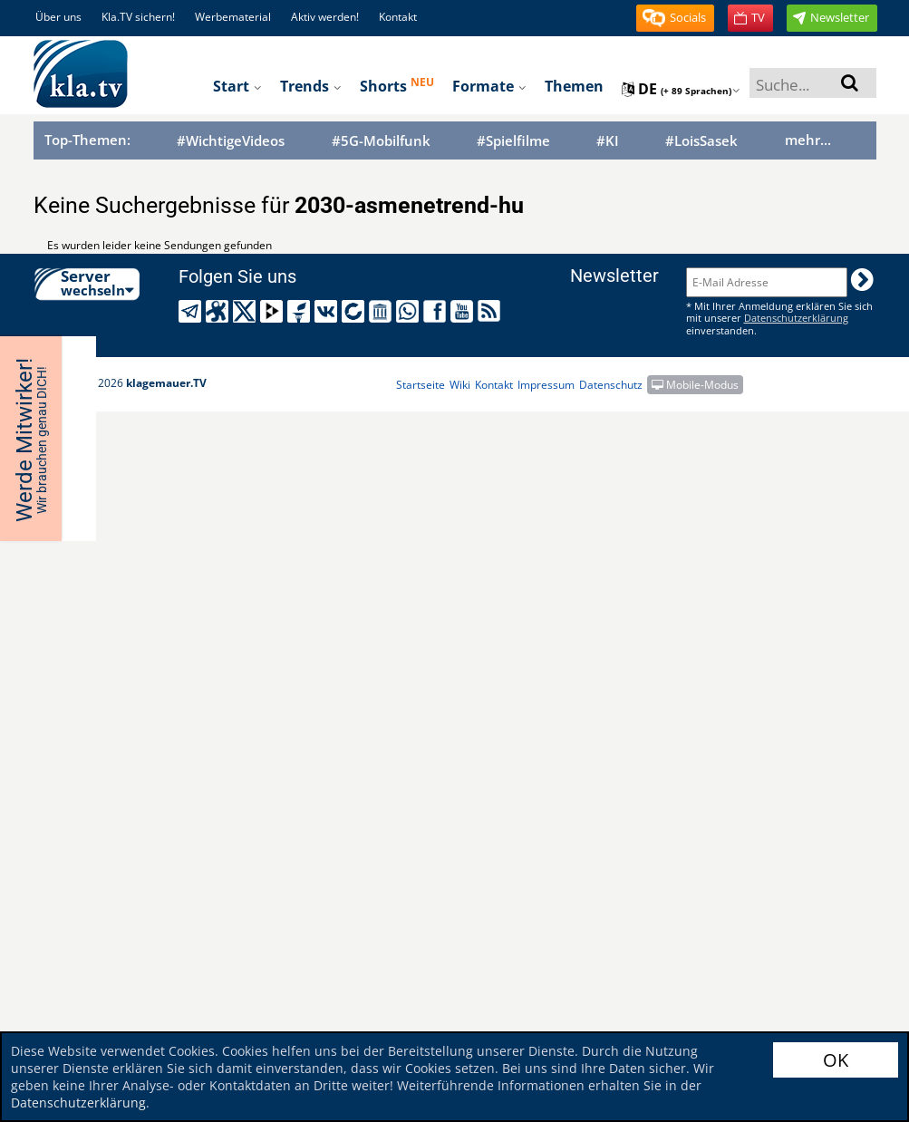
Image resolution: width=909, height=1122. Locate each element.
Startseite (420, 384)
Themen (574, 86)
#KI (607, 141)
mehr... (808, 140)
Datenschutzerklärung (78, 1102)
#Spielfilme (513, 141)
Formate (489, 86)
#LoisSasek (701, 141)
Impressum (546, 384)
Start (237, 86)
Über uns (58, 16)
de (681, 89)
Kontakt (398, 16)
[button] (675, 18)
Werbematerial (233, 16)
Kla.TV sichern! (138, 16)
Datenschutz (611, 384)
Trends (311, 86)
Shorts (397, 85)
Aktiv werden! (325, 16)
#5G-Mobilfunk (381, 141)
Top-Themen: (87, 140)
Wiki (460, 384)
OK (835, 1060)
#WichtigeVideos (231, 141)
